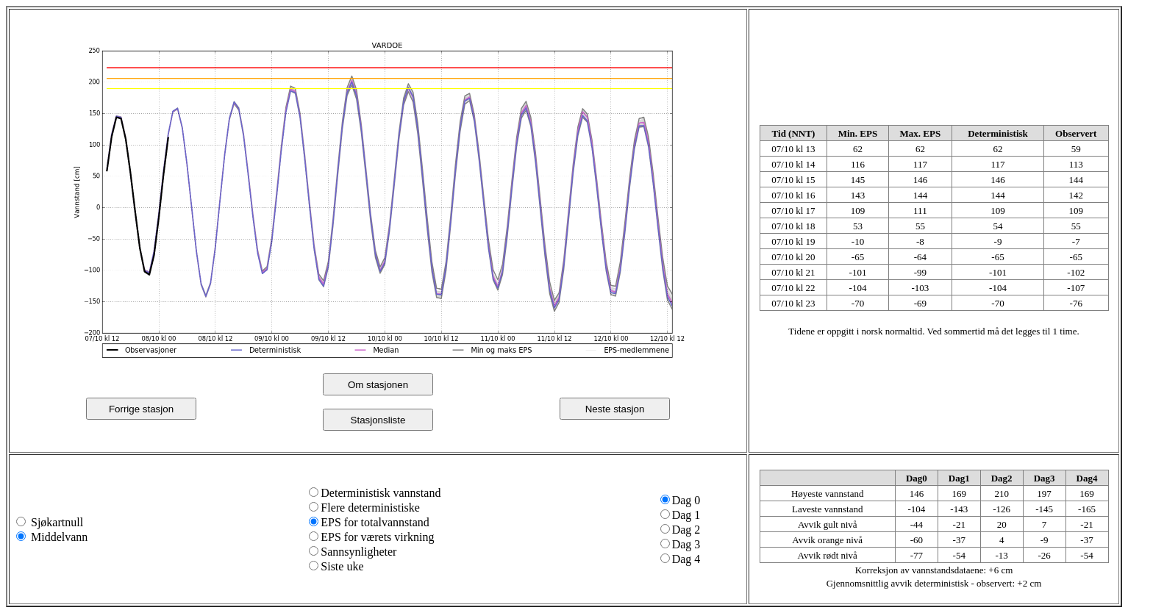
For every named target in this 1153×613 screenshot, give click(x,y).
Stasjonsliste (378, 420)
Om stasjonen (378, 384)
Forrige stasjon (141, 409)
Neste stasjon (615, 409)
